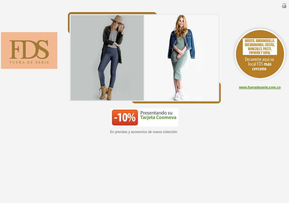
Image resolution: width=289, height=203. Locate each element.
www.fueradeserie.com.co (260, 87)
